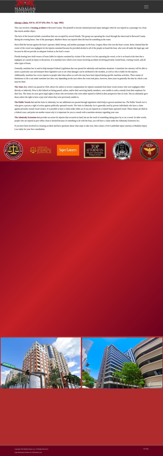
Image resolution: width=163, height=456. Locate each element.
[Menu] (145, 6)
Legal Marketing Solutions (22, 452)
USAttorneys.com (37, 452)
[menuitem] (145, 6)
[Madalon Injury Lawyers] (25, 6)
